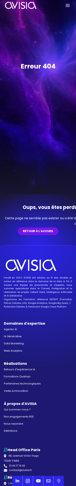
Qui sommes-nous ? (17, 409)
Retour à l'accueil (38, 231)
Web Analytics (13, 350)
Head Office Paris (23, 449)
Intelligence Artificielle (59, 292)
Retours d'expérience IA (19, 369)
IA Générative (14, 295)
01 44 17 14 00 (17, 466)
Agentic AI (10, 329)
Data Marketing (14, 343)
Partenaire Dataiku (14, 306)
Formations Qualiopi (17, 376)
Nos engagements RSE (19, 416)
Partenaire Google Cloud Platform (47, 306)
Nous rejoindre (13, 423)
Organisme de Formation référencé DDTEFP (32, 299)
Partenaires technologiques (22, 383)
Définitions (10, 430)
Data (42, 292)
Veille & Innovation (16, 391)
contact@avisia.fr (20, 470)
